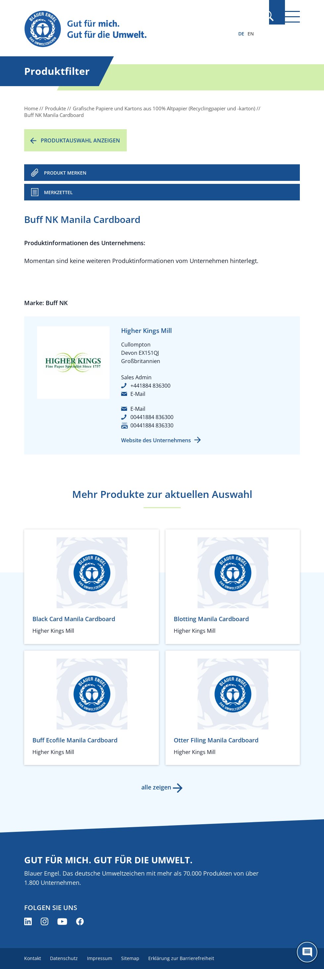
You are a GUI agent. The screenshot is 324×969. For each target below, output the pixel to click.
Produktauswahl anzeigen (80, 140)
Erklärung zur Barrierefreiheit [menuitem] (187, 958)
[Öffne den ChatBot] (307, 952)
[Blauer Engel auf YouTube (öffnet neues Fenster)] (62, 921)
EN (251, 33)
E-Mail (137, 394)
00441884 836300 (151, 417)
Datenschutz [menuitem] (65, 958)
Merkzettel (58, 192)
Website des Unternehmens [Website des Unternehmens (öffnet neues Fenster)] (156, 440)
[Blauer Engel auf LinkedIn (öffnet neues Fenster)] (28, 921)
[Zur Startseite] (120, 29)
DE (241, 33)
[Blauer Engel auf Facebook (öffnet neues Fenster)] (80, 921)
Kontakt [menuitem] (32, 958)
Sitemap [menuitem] (135, 958)
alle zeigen (155, 787)
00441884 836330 (151, 425)
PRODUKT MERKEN (65, 173)
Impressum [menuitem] (102, 958)
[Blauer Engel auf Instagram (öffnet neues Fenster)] (44, 921)
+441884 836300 (150, 385)
